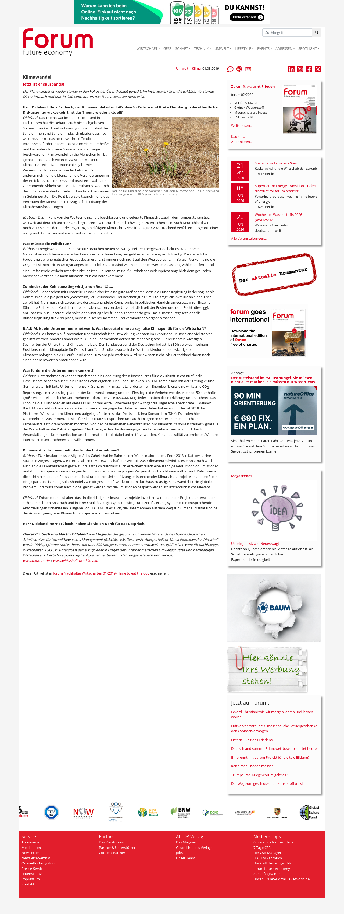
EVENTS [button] (263, 48)
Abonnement (32, 842)
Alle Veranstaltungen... (249, 238)
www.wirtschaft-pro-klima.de (76, 560)
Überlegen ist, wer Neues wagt (255, 543)
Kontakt (28, 884)
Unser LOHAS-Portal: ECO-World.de (281, 879)
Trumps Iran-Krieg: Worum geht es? (259, 774)
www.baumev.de (36, 560)
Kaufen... (238, 136)
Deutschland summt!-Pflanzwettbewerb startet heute (274, 748)
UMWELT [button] (221, 48)
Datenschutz (32, 873)
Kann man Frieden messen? (253, 766)
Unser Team (185, 858)
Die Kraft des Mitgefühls (272, 863)
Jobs (179, 852)
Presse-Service (33, 868)
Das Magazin (186, 842)
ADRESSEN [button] (283, 48)
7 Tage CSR (262, 847)
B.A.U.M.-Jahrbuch (267, 858)
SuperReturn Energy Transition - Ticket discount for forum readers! (285, 188)
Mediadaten (31, 847)
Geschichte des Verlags (194, 847)
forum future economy (271, 868)
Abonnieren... (241, 141)
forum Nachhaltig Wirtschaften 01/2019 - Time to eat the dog (101, 573)
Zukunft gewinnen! (268, 873)
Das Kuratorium (111, 842)
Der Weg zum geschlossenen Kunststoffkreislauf (269, 783)
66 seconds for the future (273, 842)
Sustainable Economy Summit (279, 163)
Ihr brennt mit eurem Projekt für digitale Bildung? (270, 757)
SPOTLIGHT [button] (307, 48)
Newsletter (30, 852)
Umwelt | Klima (188, 68)
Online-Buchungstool (38, 863)
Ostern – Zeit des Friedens (252, 739)
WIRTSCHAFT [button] (147, 48)
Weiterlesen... (241, 125)
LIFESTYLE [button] (243, 48)
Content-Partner (112, 852)
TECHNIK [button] (201, 48)
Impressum (31, 879)
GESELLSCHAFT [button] (175, 48)
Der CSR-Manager (267, 852)
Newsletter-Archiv (36, 858)
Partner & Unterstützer (117, 847)
